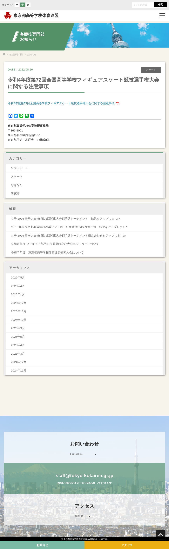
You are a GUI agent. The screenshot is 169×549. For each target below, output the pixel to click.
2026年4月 (18, 286)
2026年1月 (18, 294)
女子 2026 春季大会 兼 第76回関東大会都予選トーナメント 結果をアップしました (65, 218)
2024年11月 (18, 370)
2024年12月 (18, 362)
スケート (17, 176)
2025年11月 (18, 311)
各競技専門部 (16, 54)
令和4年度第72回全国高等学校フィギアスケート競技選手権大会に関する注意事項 (61, 103)
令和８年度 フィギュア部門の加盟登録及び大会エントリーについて (55, 243)
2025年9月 (18, 328)
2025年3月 (18, 353)
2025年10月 (18, 319)
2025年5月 (18, 336)
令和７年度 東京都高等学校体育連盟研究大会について (47, 252)
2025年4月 (18, 345)
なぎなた (17, 185)
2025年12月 (18, 303)
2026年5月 (18, 277)
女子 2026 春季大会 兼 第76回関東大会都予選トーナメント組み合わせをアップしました (68, 235)
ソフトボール (19, 168)
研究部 (15, 193)
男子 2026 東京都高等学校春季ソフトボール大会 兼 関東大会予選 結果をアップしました (69, 227)
